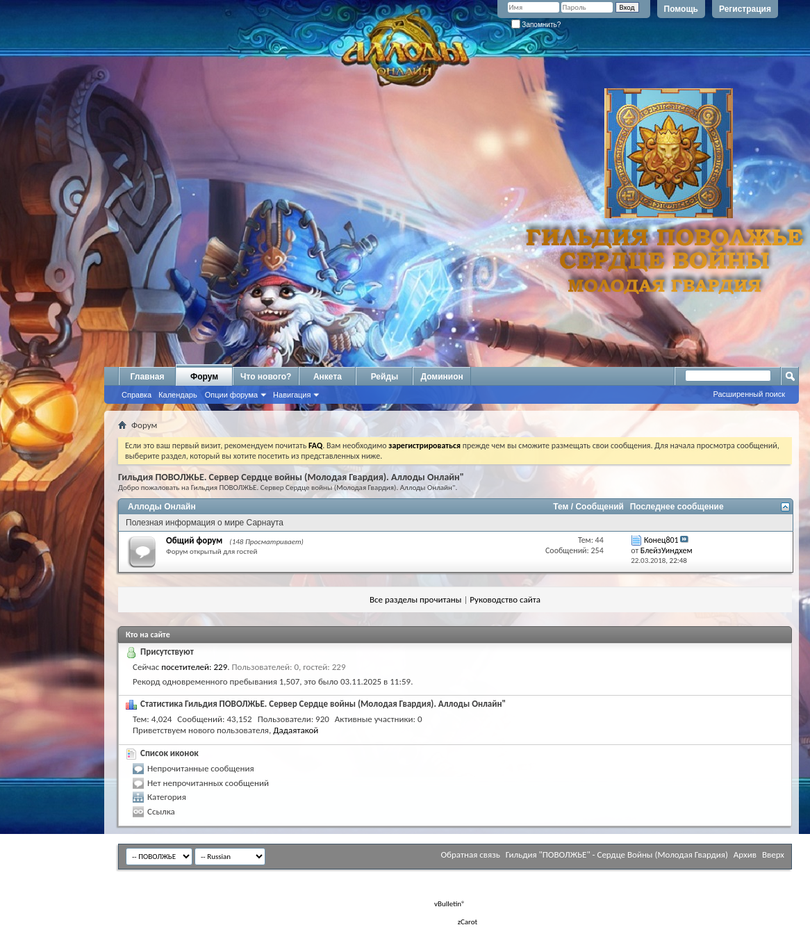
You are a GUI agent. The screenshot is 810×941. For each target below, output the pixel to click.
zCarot (468, 921)
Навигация (292, 395)
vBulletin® (449, 903)
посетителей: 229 (194, 667)
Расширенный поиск (749, 394)
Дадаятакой (295, 730)
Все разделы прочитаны (415, 599)
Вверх (773, 854)
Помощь (681, 9)
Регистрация (745, 9)
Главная (148, 377)
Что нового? (265, 377)
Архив (745, 854)
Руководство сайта (505, 599)
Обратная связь (469, 854)
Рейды (385, 377)
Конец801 (661, 540)
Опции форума (231, 395)
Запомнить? (536, 24)
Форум (204, 377)
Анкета (327, 377)
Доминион (441, 377)
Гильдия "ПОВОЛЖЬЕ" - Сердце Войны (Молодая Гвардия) (617, 854)
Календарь (177, 395)
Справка (136, 395)
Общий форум (194, 540)
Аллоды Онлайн (162, 507)
